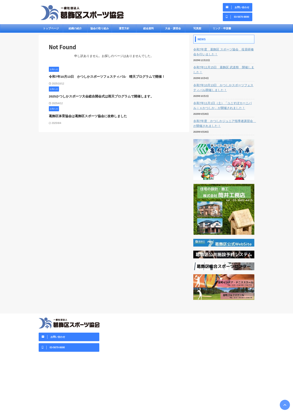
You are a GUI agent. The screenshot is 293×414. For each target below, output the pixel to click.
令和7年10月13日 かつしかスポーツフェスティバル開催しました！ (223, 89)
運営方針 (124, 29)
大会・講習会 (173, 29)
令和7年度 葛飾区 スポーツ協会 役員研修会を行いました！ (223, 53)
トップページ (51, 29)
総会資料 (148, 29)
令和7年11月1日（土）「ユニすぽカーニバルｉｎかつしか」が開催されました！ (223, 107)
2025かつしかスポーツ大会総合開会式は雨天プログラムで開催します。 (98, 97)
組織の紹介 (75, 29)
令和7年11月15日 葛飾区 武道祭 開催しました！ (223, 71)
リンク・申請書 (222, 29)
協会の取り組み (99, 29)
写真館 (197, 29)
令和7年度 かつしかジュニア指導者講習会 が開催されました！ (222, 125)
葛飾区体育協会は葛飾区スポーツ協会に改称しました (85, 117)
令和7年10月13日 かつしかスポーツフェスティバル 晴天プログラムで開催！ (103, 78)
